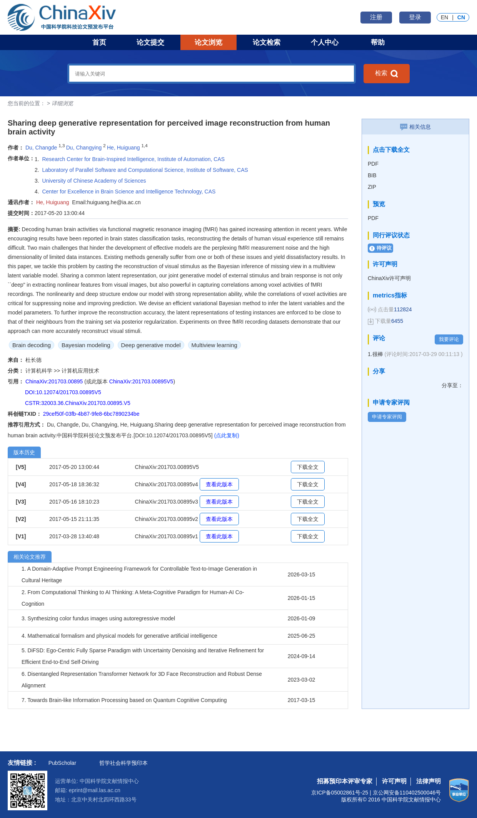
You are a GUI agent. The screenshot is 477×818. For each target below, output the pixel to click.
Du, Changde (41, 147)
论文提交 (150, 42)
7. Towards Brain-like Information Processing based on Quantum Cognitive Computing (124, 700)
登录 (415, 17)
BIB (372, 175)
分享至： (452, 385)
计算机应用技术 (80, 371)
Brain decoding (31, 345)
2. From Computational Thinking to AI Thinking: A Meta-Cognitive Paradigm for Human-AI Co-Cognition (133, 598)
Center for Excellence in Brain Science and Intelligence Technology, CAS (128, 191)
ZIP (372, 187)
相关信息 (415, 127)
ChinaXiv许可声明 (389, 278)
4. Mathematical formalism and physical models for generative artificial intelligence (119, 636)
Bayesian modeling (86, 345)
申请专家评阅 (387, 417)
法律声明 (428, 781)
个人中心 (325, 42)
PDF (373, 164)
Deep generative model (151, 345)
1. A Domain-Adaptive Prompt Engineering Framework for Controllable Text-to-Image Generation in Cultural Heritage (139, 574)
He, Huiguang (123, 147)
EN (444, 17)
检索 (386, 73)
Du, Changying (84, 147)
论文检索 (266, 42)
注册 (376, 17)
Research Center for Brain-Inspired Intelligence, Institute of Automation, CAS (133, 159)
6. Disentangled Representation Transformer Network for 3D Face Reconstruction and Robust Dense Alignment (142, 680)
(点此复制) (226, 435)
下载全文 (308, 467)
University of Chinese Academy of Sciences (94, 181)
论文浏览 (208, 42)
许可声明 (394, 781)
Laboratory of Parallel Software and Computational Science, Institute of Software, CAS (145, 170)
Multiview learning (214, 345)
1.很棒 (415, 354)
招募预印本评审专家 (344, 781)
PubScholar (62, 763)
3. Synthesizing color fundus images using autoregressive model (98, 618)
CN (461, 17)
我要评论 (449, 339)
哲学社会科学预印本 (123, 763)
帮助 (378, 42)
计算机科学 (39, 371)
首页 (99, 42)
